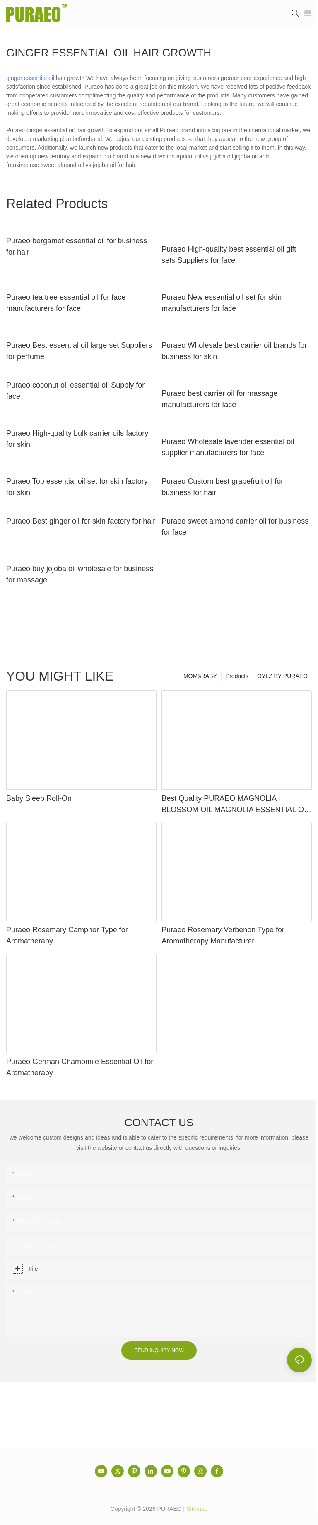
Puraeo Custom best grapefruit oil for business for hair (222, 487)
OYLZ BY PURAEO (282, 676)
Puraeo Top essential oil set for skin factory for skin (77, 487)
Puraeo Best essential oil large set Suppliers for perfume (79, 351)
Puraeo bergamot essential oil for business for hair (76, 246)
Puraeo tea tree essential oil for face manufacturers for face (65, 303)
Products (237, 676)
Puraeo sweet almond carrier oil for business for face (234, 526)
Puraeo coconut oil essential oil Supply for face (75, 390)
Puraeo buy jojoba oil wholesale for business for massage (79, 574)
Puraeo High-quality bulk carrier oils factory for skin (77, 439)
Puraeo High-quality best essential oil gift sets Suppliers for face (228, 254)
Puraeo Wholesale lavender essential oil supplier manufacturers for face (227, 447)
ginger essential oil (30, 78)
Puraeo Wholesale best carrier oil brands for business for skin (234, 351)
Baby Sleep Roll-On (39, 798)
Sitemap (196, 1509)
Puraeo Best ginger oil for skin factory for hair (80, 521)
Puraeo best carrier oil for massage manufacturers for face (219, 399)
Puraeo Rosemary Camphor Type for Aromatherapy (67, 935)
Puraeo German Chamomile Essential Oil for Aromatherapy (79, 1067)
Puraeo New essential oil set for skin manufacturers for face (221, 303)
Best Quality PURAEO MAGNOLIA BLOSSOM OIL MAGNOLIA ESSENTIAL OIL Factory (235, 804)
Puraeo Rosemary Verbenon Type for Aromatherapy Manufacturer (222, 935)
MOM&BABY (200, 676)
